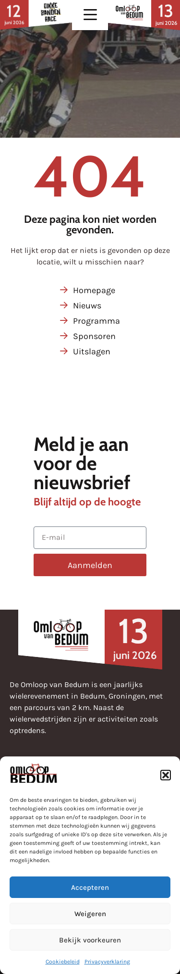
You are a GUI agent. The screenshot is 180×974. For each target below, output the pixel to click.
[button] (165, 775)
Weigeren (90, 913)
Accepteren (90, 887)
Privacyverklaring (107, 961)
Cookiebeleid (63, 961)
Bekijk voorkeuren (90, 940)
